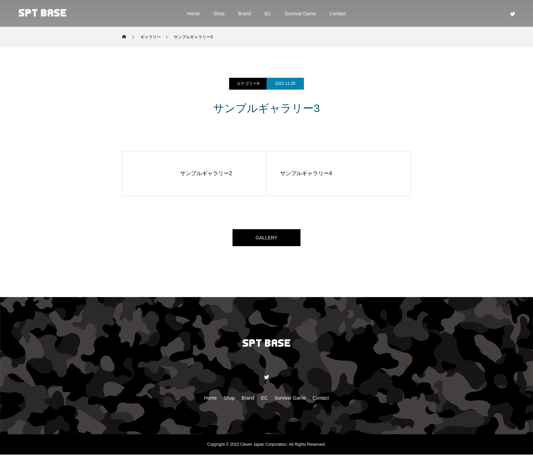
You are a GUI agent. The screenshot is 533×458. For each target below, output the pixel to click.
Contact (337, 13)
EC (267, 13)
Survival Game (300, 13)
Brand (244, 13)
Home (193, 13)
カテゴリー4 (248, 83)
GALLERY (266, 239)
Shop (219, 13)
